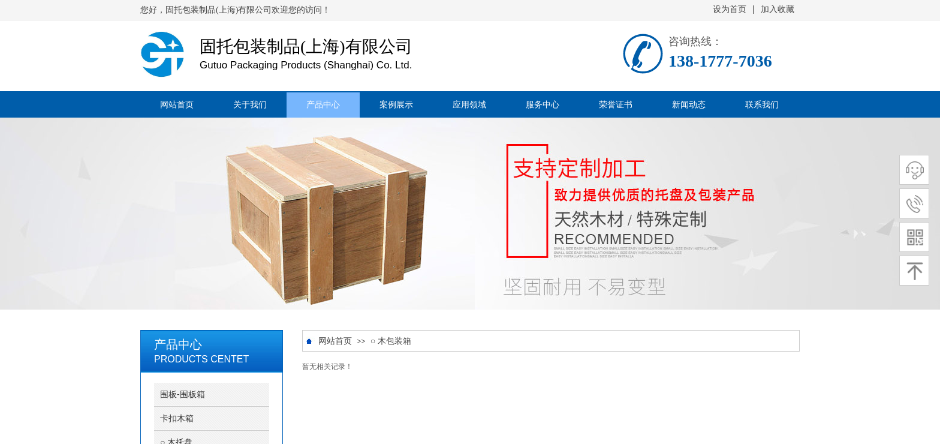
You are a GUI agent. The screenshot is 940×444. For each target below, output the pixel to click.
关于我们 (250, 104)
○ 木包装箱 (390, 341)
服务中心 (542, 104)
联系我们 (762, 104)
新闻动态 (689, 104)
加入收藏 (777, 9)
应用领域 (469, 104)
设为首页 (729, 9)
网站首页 (177, 104)
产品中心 (323, 104)
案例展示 (396, 104)
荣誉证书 (615, 104)
